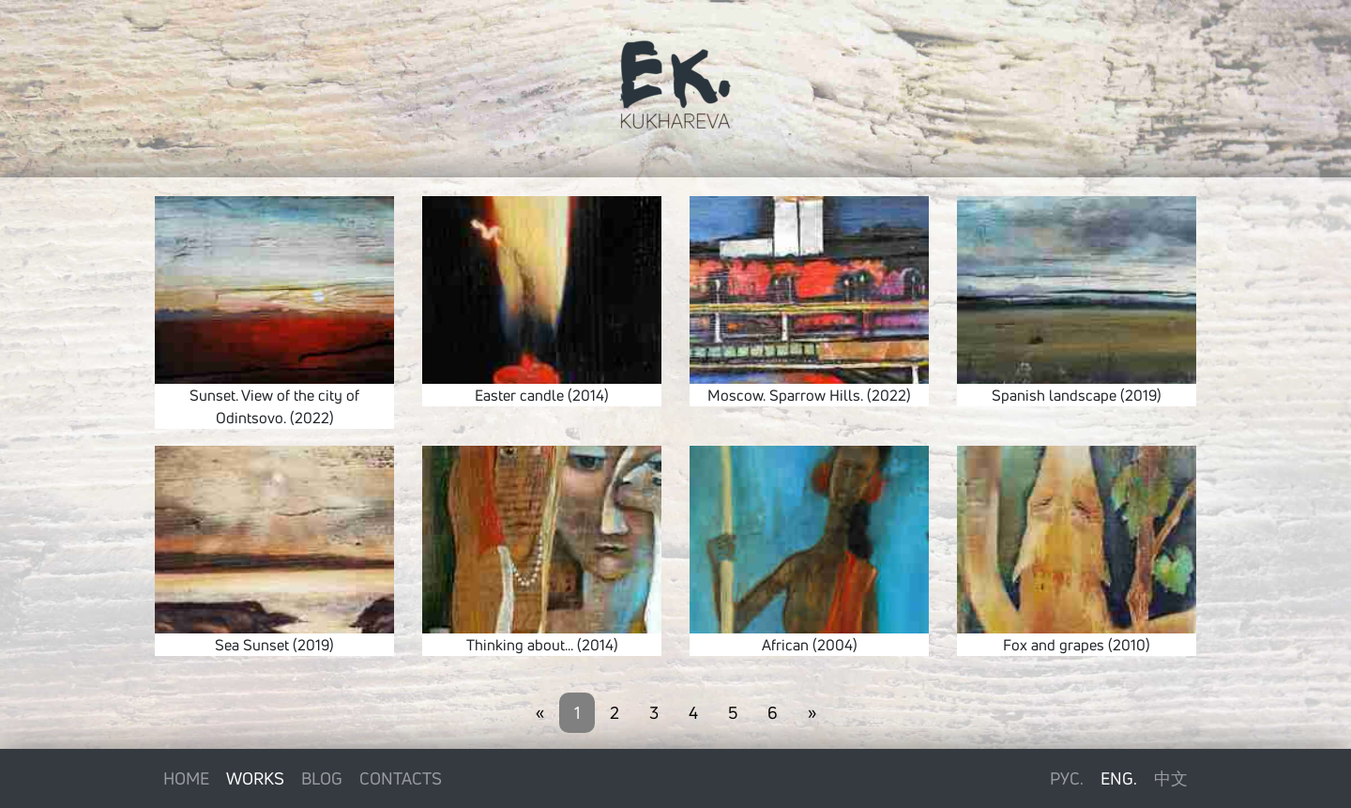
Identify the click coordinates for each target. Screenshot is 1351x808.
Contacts (400, 778)
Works (255, 778)
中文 (1171, 778)
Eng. (1119, 778)
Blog (321, 778)
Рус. (1067, 778)
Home (186, 778)
